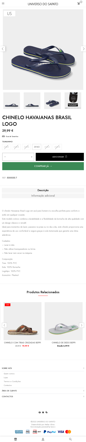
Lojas (6, 378)
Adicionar (58, 157)
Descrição (43, 191)
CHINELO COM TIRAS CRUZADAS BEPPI (22, 343)
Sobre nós (7, 369)
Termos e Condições (12, 382)
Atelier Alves (50, 425)
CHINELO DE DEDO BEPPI (63, 343)
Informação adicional (43, 197)
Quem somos (9, 374)
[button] (80, 3)
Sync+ (53, 427)
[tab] (43, 191)
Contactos (8, 386)
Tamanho (7, 141)
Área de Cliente (9, 391)
